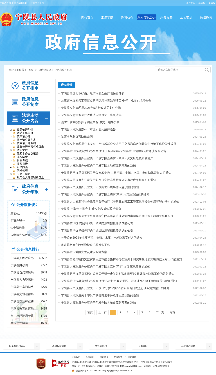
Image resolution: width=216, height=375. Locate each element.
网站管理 (20, 170)
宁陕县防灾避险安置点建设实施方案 (84, 252)
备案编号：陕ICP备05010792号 (156, 366)
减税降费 (20, 157)
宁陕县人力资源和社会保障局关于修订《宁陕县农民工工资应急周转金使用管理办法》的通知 (120, 201)
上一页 (102, 312)
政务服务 (166, 17)
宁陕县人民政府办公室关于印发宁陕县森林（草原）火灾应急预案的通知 (107, 158)
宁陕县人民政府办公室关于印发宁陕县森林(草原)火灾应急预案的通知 (105, 194)
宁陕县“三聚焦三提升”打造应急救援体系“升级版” (91, 208)
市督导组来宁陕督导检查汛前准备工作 (85, 244)
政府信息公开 (147, 17)
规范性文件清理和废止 (28, 177)
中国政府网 (5, 3)
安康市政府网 (37, 3)
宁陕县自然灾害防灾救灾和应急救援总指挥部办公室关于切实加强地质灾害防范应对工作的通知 (121, 259)
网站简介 (104, 357)
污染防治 (20, 167)
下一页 (160, 312)
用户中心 (190, 3)
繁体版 (212, 3)
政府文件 (20, 150)
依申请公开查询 (24, 143)
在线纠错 (118, 357)
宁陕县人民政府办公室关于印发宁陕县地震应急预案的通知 (98, 165)
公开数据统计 (27, 205)
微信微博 (206, 17)
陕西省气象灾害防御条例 (77, 136)
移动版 (202, 3)
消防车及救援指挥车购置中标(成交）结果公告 (90, 122)
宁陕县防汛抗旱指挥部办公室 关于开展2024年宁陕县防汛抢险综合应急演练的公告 (113, 151)
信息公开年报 (23, 129)
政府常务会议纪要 (26, 153)
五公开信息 (21, 174)
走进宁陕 (107, 17)
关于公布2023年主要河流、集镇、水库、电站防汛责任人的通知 (101, 237)
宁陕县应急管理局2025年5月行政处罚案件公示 (91, 107)
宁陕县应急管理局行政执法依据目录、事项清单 (91, 115)
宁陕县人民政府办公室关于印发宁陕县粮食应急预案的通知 (98, 302)
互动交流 (186, 17)
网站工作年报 (23, 133)
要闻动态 (127, 17)
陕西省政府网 (20, 3)
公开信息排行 (28, 249)
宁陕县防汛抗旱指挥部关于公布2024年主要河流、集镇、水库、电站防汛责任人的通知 (116, 172)
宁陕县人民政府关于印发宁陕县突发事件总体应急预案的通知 (100, 295)
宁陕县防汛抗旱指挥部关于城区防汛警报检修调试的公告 (97, 223)
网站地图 (132, 357)
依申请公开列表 (24, 139)
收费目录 (20, 163)
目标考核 (20, 160)
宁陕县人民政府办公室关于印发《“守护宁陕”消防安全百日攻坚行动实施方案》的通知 (115, 288)
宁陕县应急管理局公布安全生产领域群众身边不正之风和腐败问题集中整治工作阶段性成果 (118, 143)
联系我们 (76, 357)
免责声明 (90, 357)
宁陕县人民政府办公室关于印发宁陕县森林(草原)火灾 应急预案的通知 (105, 266)
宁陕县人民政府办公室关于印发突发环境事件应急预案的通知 (100, 187)
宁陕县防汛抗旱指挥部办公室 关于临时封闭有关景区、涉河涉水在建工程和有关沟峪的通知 (119, 280)
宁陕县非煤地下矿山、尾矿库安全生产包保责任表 (92, 93)
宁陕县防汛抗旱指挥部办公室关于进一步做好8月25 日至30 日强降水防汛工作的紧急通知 (117, 273)
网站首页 (87, 17)
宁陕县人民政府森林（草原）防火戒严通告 (88, 129)
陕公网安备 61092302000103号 (89, 370)
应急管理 (67, 84)
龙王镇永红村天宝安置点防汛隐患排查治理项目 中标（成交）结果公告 (106, 100)
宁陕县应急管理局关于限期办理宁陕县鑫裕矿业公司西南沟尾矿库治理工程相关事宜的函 (117, 216)
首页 (30, 69)
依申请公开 (21, 136)
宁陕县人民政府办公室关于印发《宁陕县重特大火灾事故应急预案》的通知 (108, 179)
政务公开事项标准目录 (28, 146)
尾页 (172, 312)
